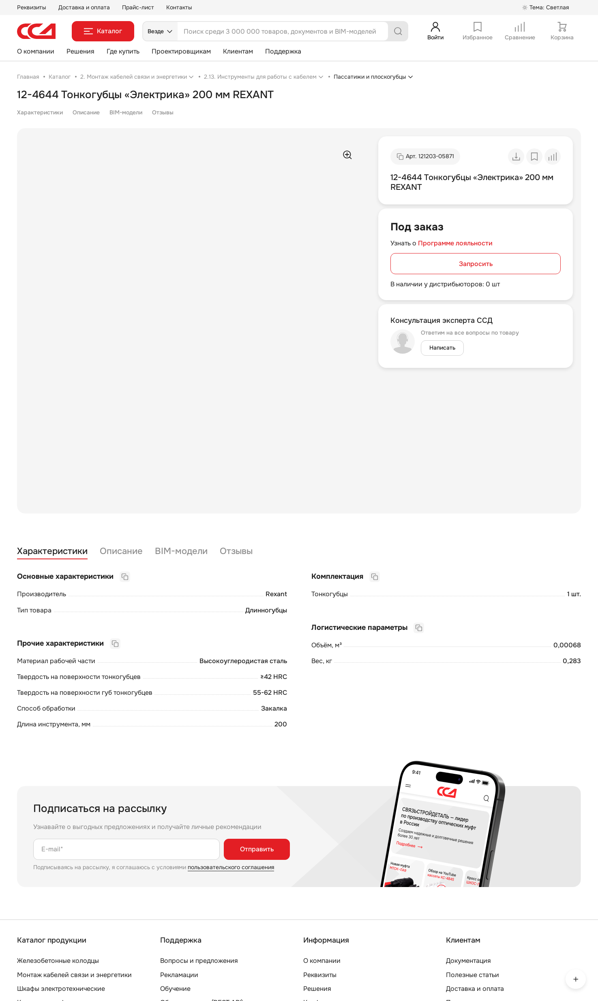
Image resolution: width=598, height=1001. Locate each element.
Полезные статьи (472, 975)
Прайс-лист (138, 7)
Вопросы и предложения (199, 960)
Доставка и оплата (84, 7)
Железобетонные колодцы (58, 960)
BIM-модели (125, 112)
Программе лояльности (455, 243)
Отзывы (163, 112)
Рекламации (179, 975)
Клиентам (238, 51)
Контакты (179, 7)
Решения (80, 51)
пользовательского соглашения (231, 867)
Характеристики (40, 112)
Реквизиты (31, 7)
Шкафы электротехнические (61, 988)
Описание (86, 112)
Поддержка (283, 51)
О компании (35, 51)
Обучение (175, 988)
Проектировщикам (181, 51)
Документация (468, 960)
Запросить (476, 264)
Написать (442, 347)
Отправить (257, 849)
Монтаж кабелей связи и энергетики (74, 975)
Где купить (123, 51)
